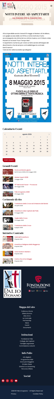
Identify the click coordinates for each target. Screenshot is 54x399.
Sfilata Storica (27, 313)
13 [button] (27, 145)
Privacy (13, 394)
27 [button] (27, 151)
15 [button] (40, 145)
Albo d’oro (27, 316)
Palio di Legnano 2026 (22, 192)
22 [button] (40, 148)
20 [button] (27, 148)
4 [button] (13, 142)
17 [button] (6, 148)
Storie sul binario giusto (23, 170)
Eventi (27, 325)
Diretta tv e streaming (27, 367)
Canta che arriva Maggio (23, 259)
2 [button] (47, 140)
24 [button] (6, 151)
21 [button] (34, 148)
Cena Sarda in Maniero (22, 252)
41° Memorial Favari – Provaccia (26, 185)
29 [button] (40, 151)
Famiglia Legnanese (27, 343)
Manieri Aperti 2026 (21, 177)
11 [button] (13, 145)
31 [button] (6, 154)
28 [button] (34, 151)
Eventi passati (9, 160)
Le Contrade (27, 318)
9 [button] (47, 142)
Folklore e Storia (27, 311)
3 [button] (6, 142)
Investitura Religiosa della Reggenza (27, 244)
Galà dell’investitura (22, 237)
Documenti (27, 327)
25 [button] (13, 151)
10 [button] (6, 145)
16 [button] (47, 145)
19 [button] (20, 148)
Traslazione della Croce (23, 225)
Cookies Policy (38, 394)
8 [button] (40, 142)
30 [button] (47, 151)
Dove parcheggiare (27, 362)
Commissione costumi (27, 346)
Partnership (27, 320)
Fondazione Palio (27, 339)
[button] (5, 134)
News (27, 323)
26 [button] (20, 151)
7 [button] (33, 142)
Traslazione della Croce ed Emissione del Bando (31, 204)
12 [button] (20, 145)
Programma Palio (27, 360)
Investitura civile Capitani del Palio (26, 211)
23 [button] (47, 148)
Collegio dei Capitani (27, 341)
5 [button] (20, 142)
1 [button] (40, 140)
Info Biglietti (27, 357)
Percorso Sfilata (27, 369)
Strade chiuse (27, 364)
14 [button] (34, 145)
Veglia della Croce (21, 218)
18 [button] (13, 148)
